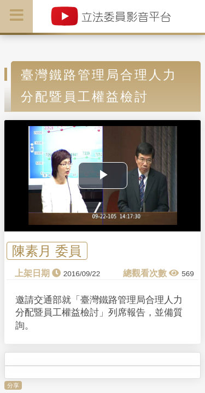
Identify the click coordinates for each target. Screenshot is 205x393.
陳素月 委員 (46, 250)
